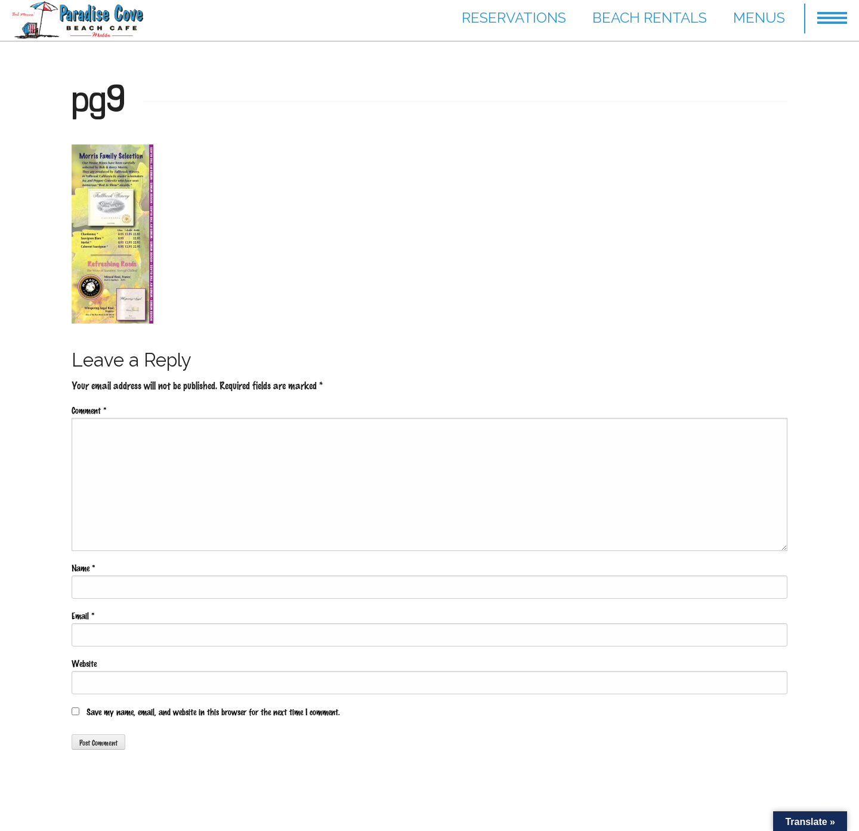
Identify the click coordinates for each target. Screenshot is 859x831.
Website (84, 663)
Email (83, 615)
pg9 (98, 98)
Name (83, 567)
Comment (89, 410)
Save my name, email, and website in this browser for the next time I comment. (213, 711)
